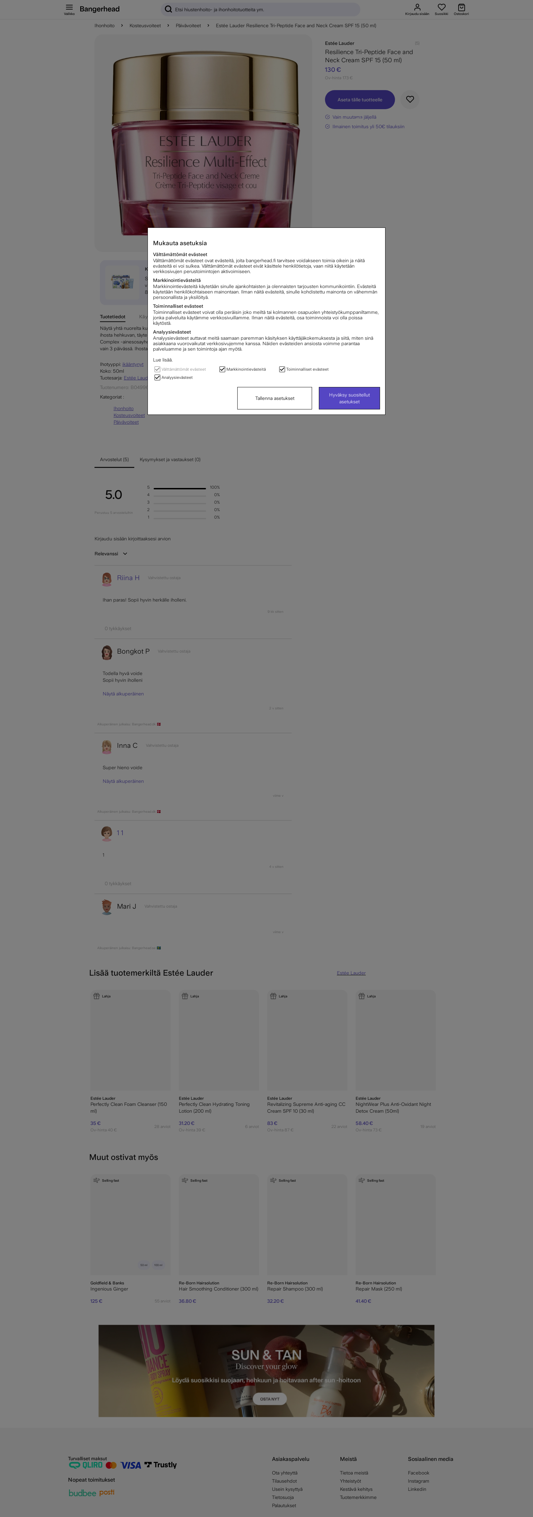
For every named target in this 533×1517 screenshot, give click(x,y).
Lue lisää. (163, 360)
